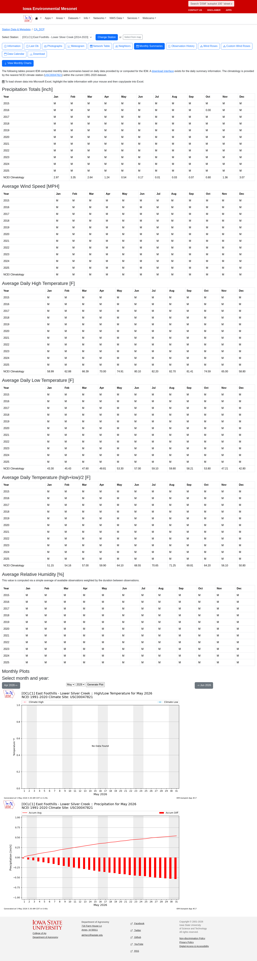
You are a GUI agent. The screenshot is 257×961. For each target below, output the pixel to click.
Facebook (137, 923)
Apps (48, 18)
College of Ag (39, 933)
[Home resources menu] (38, 19)
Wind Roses (208, 46)
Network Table (100, 46)
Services (132, 18)
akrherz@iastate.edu (92, 935)
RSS (134, 951)
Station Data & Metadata (16, 29)
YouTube (136, 944)
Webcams (148, 18)
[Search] (211, 4)
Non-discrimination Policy (192, 938)
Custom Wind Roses (236, 46)
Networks (98, 18)
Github (135, 937)
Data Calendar (14, 54)
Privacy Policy (186, 942)
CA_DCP (39, 29)
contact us (195, 10)
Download (37, 54)
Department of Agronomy (45, 937)
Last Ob (32, 46)
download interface (163, 71)
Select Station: (10, 37)
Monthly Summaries (149, 46)
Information (12, 46)
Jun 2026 (204, 686)
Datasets (73, 18)
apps (229, 10)
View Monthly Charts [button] (17, 63)
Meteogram (76, 46)
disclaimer (214, 10)
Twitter (135, 930)
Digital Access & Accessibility (194, 946)
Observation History (181, 46)
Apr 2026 (11, 686)
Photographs (53, 46)
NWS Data (115, 18)
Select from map (132, 37)
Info (86, 18)
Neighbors (123, 46)
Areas (59, 18)
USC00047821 (53, 75)
